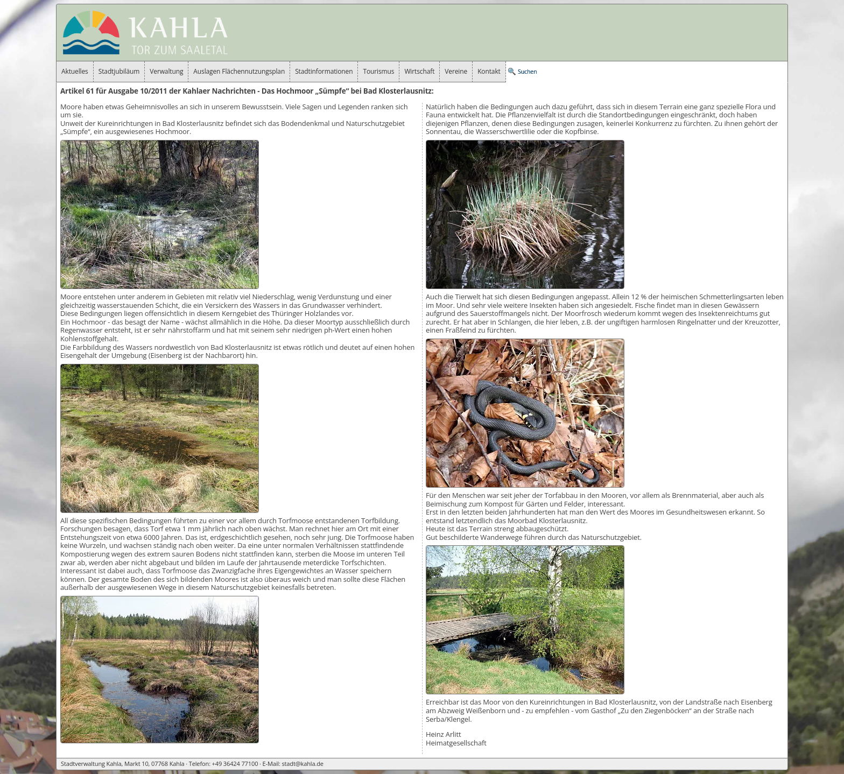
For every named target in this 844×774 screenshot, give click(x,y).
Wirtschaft (419, 71)
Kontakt (489, 71)
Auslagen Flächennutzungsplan (239, 71)
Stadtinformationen (324, 71)
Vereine (456, 71)
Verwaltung (166, 71)
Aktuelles (74, 71)
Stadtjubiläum (119, 71)
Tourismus (378, 71)
